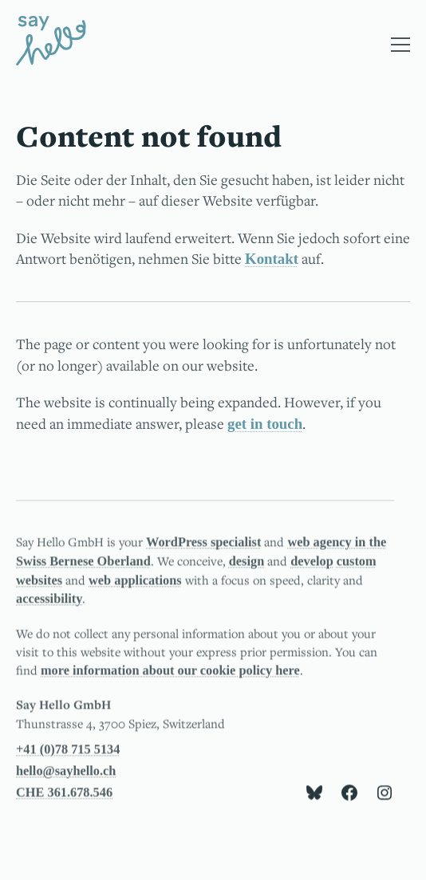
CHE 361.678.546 (64, 794)
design (246, 562)
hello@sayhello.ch (66, 772)
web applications (135, 581)
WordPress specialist (203, 543)
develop (311, 562)
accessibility (49, 600)
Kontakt (271, 258)
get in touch (264, 423)
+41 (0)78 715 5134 (68, 750)
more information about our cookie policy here (170, 672)
